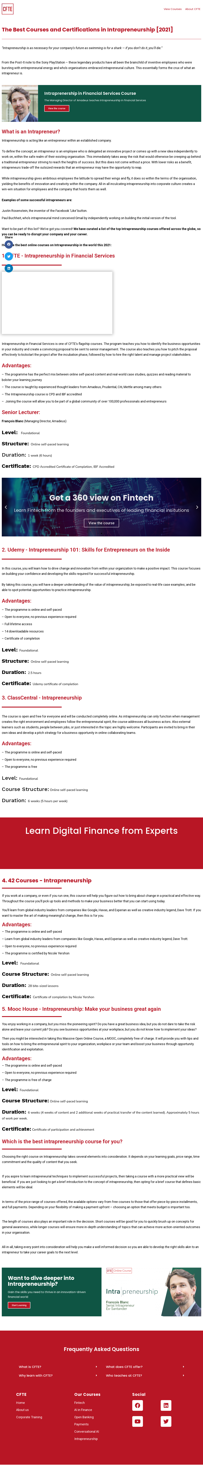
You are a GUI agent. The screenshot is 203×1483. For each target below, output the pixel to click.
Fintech (79, 1403)
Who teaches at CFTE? (124, 1376)
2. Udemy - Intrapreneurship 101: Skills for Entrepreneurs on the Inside (86, 550)
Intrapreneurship (86, 1439)
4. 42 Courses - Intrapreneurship (47, 880)
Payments (81, 1425)
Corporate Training (29, 1417)
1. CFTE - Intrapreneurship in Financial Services (58, 256)
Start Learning (19, 1305)
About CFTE (192, 9)
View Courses (173, 9)
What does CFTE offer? (124, 1367)
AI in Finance (83, 1410)
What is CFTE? (30, 1367)
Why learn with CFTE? (36, 1376)
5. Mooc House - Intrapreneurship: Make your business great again (81, 1009)
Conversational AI (87, 1432)
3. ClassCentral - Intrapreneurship (42, 698)
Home (20, 1403)
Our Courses (87, 1395)
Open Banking (84, 1417)
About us (22, 1410)
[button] (98, 533)
